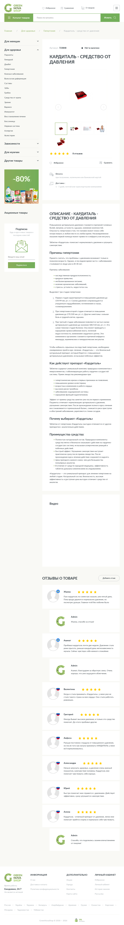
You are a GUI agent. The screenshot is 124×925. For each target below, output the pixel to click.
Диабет (7, 64)
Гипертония (9, 69)
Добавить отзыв (109, 578)
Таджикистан (23, 910)
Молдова (8, 910)
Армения (72, 905)
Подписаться (21, 265)
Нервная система (12, 126)
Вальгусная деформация (15, 78)
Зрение (7, 102)
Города (69, 884)
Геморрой (8, 59)
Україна (18, 905)
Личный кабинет (102, 884)
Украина (30, 905)
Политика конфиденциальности (44, 889)
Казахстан (96, 905)
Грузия (84, 905)
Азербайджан (57, 905)
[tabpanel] (81, 95)
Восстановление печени (15, 116)
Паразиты (8, 55)
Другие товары (13, 160)
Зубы (6, 88)
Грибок (7, 92)
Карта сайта (71, 894)
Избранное (100, 880)
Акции (69, 880)
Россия (7, 905)
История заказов (102, 889)
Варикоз (8, 107)
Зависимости (12, 143)
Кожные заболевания (13, 74)
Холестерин (9, 135)
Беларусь (43, 905)
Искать (108, 17)
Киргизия (109, 905)
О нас (32, 880)
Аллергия (8, 130)
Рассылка (99, 894)
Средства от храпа (12, 97)
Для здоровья (12, 49)
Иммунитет (9, 111)
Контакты (70, 889)
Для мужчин (11, 152)
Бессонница (9, 121)
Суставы (8, 83)
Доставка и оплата (38, 884)
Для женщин (12, 41)
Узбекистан (39, 910)
